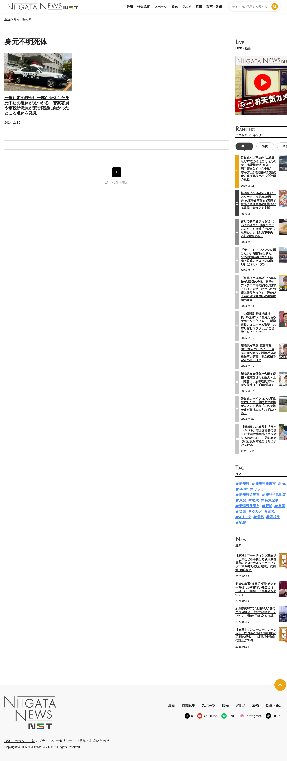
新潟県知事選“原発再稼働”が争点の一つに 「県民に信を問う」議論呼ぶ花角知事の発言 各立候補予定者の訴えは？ (258, 353)
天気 (260, 517)
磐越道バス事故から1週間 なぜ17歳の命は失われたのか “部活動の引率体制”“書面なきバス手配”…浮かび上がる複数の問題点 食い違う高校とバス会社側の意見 (260, 168)
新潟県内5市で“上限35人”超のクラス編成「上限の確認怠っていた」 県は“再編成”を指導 (255, 612)
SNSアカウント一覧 (19, 741)
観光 (174, 7)
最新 (130, 7)
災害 (242, 511)
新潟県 (244, 484)
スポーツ (160, 7)
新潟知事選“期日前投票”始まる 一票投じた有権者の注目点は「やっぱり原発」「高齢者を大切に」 (257, 589)
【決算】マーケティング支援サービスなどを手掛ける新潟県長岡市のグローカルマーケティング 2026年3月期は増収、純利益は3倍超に (255, 563)
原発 (242, 500)
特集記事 (143, 7)
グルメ (186, 7)
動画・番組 (214, 7)
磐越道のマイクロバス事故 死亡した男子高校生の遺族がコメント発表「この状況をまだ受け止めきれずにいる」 (260, 406)
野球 (268, 506)
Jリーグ (245, 517)
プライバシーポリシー (55, 741)
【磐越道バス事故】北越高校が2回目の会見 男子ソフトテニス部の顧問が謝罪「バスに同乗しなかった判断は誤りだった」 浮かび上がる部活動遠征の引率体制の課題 (258, 289)
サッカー (260, 489)
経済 (199, 7)
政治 (271, 511)
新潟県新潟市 (265, 484)
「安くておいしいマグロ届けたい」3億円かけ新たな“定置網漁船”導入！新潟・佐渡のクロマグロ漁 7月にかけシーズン (258, 257)
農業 (281, 506)
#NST (243, 489)
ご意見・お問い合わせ (92, 741)
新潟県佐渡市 (249, 495)
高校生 (275, 517)
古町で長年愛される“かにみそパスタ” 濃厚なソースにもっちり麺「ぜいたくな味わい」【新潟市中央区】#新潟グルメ (258, 229)
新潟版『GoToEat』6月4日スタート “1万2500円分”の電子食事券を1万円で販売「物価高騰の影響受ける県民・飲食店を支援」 (258, 200)
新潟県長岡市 (249, 506)
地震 (255, 500)
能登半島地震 (275, 495)
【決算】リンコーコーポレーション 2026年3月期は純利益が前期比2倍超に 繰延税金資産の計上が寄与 (255, 635)
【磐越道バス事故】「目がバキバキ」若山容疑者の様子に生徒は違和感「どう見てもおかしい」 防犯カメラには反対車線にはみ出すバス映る (258, 436)
